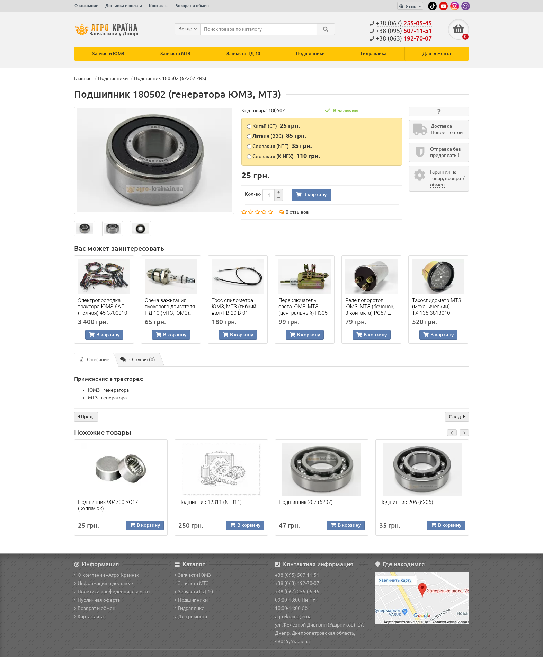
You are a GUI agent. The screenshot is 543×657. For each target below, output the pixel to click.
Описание (94, 360)
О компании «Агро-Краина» (106, 575)
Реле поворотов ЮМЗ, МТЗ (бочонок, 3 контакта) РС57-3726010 (369, 306)
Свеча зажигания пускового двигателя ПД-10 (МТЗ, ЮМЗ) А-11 (170, 306)
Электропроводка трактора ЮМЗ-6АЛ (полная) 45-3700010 (102, 306)
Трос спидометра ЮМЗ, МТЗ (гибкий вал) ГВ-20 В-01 (234, 306)
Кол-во (253, 194)
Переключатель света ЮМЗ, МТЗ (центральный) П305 (303, 306)
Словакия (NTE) (279, 145)
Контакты (158, 5)
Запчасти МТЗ (175, 53)
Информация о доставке (103, 583)
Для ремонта (436, 53)
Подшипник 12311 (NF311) (210, 502)
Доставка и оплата (123, 5)
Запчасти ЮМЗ (108, 53)
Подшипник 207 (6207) (306, 502)
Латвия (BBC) (276, 135)
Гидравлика (373, 53)
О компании (86, 5)
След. (457, 416)
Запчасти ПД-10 (243, 53)
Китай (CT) (273, 125)
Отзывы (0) (137, 360)
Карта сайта (89, 616)
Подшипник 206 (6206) (406, 502)
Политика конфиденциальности (112, 591)
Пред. (86, 416)
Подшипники (310, 53)
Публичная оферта (97, 600)
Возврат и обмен (192, 5)
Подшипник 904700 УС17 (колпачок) (108, 505)
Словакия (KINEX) (283, 155)
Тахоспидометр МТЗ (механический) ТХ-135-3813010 (436, 306)
